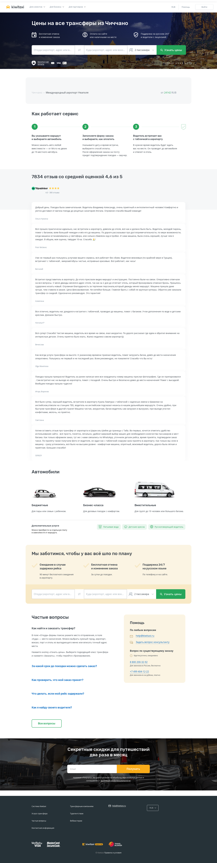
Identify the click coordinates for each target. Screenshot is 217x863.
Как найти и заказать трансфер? (53, 628)
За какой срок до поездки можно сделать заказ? (64, 666)
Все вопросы (46, 723)
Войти (204, 7)
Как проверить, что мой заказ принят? (57, 680)
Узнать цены (171, 50)
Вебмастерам (76, 821)
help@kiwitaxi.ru (145, 635)
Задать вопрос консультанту (152, 642)
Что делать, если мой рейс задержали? (58, 693)
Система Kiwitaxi (39, 806)
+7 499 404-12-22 (139, 671)
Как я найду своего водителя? (52, 707)
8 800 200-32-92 (139, 662)
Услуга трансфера (39, 813)
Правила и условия (112, 852)
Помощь (186, 7)
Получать (133, 769)
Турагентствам (76, 813)
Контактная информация (43, 828)
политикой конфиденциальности (116, 780)
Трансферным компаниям (81, 806)
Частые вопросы (39, 821)
